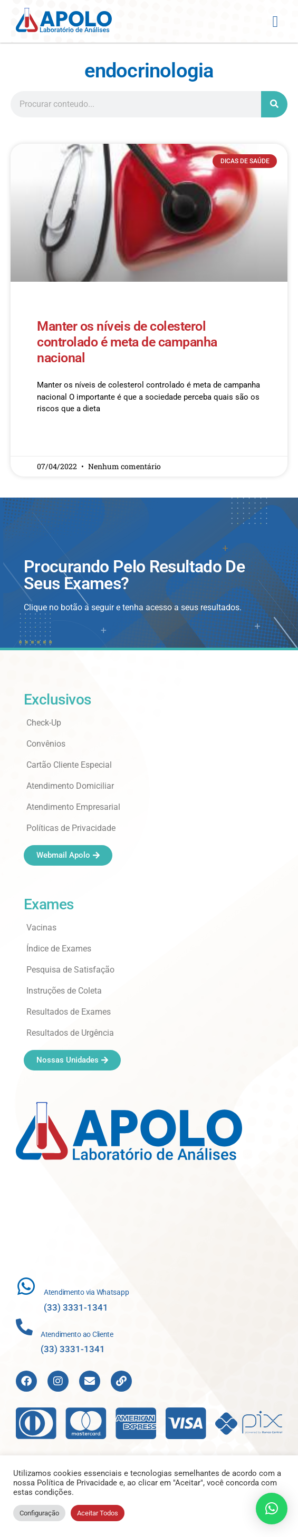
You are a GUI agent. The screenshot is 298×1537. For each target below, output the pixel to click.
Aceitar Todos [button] (97, 1513)
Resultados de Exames (68, 1015)
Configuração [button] (39, 1513)
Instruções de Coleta (64, 994)
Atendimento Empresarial (73, 811)
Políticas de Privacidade (71, 832)
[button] (275, 21)
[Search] (274, 107)
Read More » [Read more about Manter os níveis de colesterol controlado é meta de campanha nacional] (57, 443)
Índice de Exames (58, 952)
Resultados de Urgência (70, 1037)
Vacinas (41, 931)
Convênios (45, 747)
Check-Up (43, 726)
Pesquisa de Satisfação (70, 973)
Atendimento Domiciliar (70, 790)
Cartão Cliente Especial (69, 768)
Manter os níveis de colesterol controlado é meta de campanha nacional (127, 345)
